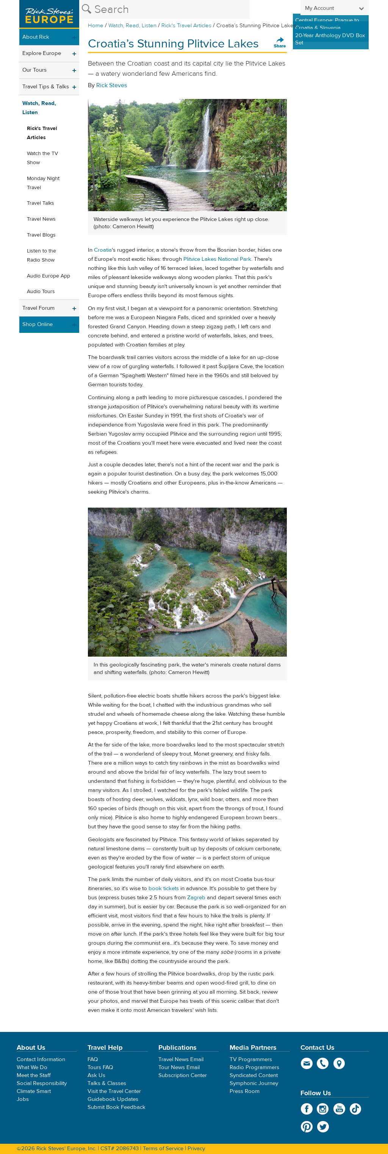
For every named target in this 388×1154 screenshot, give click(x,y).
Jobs (23, 1099)
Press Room (245, 1091)
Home (95, 25)
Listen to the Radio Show (41, 255)
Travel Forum (38, 308)
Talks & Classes (107, 1083)
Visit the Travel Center (114, 1091)
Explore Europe (41, 53)
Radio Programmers (254, 1067)
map (339, 1063)
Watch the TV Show (42, 158)
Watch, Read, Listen (132, 25)
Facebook (306, 1109)
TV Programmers (251, 1059)
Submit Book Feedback (117, 1107)
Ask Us (96, 1075)
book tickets (164, 888)
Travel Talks (40, 203)
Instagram (323, 1109)
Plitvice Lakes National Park (217, 259)
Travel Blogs (41, 235)
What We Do (32, 1067)
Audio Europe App (48, 276)
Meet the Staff (34, 1075)
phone (323, 1063)
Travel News (41, 219)
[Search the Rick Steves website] (164, 9)
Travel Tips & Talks (45, 86)
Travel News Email (180, 1059)
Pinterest (306, 1127)
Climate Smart (34, 1091)
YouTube (339, 1109)
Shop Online (37, 324)
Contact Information (41, 1059)
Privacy (196, 1148)
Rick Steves (111, 85)
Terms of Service (163, 1148)
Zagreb (196, 897)
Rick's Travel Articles (186, 25)
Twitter (323, 1127)
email (306, 1063)
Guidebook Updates (113, 1099)
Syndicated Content (254, 1075)
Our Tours (34, 70)
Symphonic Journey (254, 1083)
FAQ (93, 1059)
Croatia (103, 250)
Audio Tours (41, 291)
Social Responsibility (42, 1083)
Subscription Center (182, 1075)
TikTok (355, 1109)
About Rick (35, 37)
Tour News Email (179, 1067)
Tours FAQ (100, 1067)
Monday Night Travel (43, 183)
